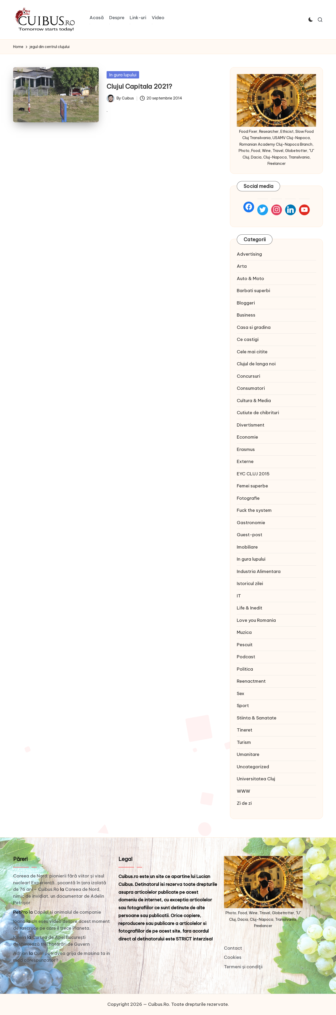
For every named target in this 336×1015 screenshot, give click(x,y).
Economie (247, 437)
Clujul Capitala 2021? (139, 86)
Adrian (20, 953)
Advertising (249, 254)
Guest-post (249, 535)
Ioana (19, 921)
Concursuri (248, 376)
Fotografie (248, 498)
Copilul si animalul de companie (67, 912)
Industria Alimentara (259, 571)
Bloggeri (246, 303)
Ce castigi (248, 339)
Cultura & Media (254, 400)
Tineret (244, 730)
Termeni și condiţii (243, 967)
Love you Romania (256, 620)
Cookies (233, 957)
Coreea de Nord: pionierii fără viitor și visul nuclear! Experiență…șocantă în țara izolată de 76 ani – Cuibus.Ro (59, 882)
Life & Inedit (249, 608)
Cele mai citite (252, 352)
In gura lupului (122, 74)
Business (246, 315)
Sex (240, 693)
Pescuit (245, 645)
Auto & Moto (250, 278)
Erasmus (246, 449)
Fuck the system (254, 510)
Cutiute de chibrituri (258, 413)
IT (239, 596)
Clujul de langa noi (256, 364)
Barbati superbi (253, 290)
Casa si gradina (254, 327)
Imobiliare (247, 547)
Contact (233, 948)
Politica (245, 669)
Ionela (19, 937)
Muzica (244, 632)
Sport (243, 705)
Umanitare (248, 754)
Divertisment (250, 425)
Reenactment (251, 681)
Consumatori (251, 388)
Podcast (246, 657)
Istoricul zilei (250, 583)
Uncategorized (253, 767)
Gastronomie (251, 522)
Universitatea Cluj (256, 779)
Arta (242, 266)
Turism (244, 742)
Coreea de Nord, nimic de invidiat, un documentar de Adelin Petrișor (58, 896)
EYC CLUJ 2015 (253, 474)
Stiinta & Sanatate (256, 718)
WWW (243, 791)
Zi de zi (244, 803)
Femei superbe (252, 486)
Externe (245, 461)
